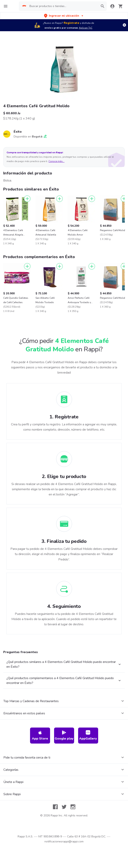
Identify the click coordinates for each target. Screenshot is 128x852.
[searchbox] (62, 6)
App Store (40, 735)
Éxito (18, 131)
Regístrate (71, 23)
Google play (64, 735)
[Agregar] (27, 198)
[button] (64, 15)
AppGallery (88, 735)
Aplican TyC (85, 27)
